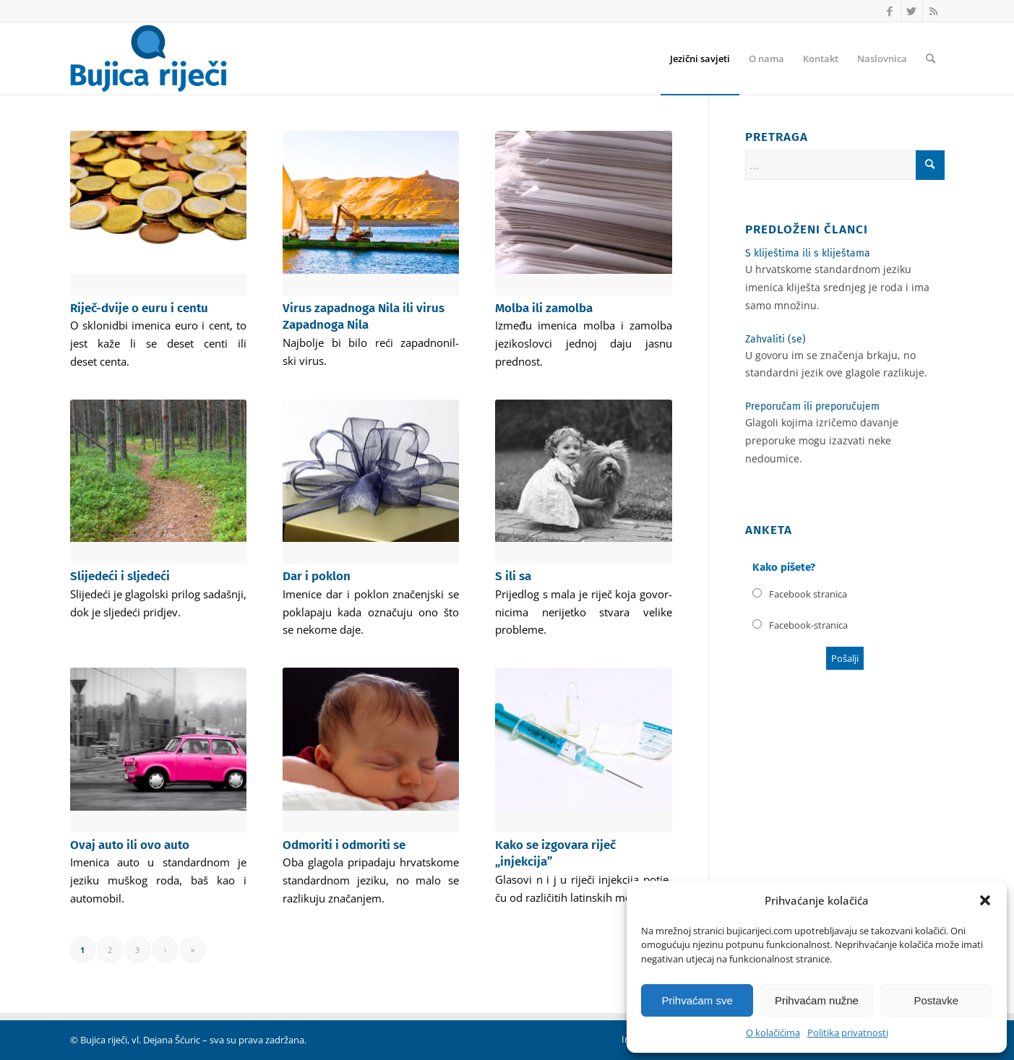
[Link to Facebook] (890, 11)
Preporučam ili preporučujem (812, 406)
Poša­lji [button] (845, 658)
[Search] (930, 58)
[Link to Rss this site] (934, 11)
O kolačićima (773, 1032)
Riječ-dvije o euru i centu (139, 308)
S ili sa (513, 576)
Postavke (936, 1000)
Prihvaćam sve (696, 1000)
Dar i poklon (317, 576)
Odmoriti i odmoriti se (344, 845)
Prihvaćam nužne (817, 1000)
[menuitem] (700, 58)
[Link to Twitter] (911, 11)
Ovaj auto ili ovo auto (129, 845)
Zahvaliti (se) (775, 339)
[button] (985, 900)
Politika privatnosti (847, 1032)
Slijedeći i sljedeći (120, 576)
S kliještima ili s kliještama (807, 253)
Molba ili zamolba (544, 308)
